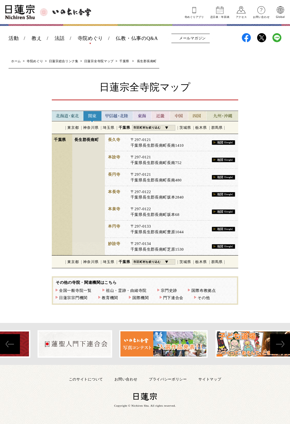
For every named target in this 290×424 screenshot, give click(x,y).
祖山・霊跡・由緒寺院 (126, 290)
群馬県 (217, 128)
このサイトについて (86, 379)
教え (37, 38)
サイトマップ (209, 379)
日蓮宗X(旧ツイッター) (261, 37)
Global (280, 16)
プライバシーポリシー (168, 379)
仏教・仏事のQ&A (137, 38)
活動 (14, 38)
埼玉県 (108, 128)
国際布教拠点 (203, 290)
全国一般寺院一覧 (75, 290)
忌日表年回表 (220, 16)
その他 (204, 298)
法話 (60, 38)
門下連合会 (173, 298)
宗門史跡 (169, 290)
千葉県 (124, 61)
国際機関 (140, 298)
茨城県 (185, 128)
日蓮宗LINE (276, 37)
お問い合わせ (261, 16)
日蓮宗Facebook (246, 37)
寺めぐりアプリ (194, 16)
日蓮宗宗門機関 (73, 298)
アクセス (241, 16)
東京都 (73, 128)
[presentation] (10, 344)
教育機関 (110, 298)
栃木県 (201, 128)
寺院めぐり (90, 38)
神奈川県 (90, 128)
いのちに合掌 (71, 12)
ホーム (16, 61)
